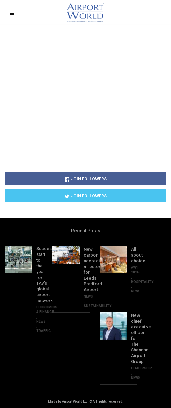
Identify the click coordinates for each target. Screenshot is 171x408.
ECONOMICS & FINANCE (46, 309)
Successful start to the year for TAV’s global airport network (39, 274)
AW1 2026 (135, 270)
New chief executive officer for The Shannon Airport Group (134, 338)
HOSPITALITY (142, 282)
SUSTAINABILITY (97, 306)
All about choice (134, 255)
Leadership (141, 368)
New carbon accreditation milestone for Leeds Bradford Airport (87, 269)
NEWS (41, 321)
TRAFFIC (43, 331)
